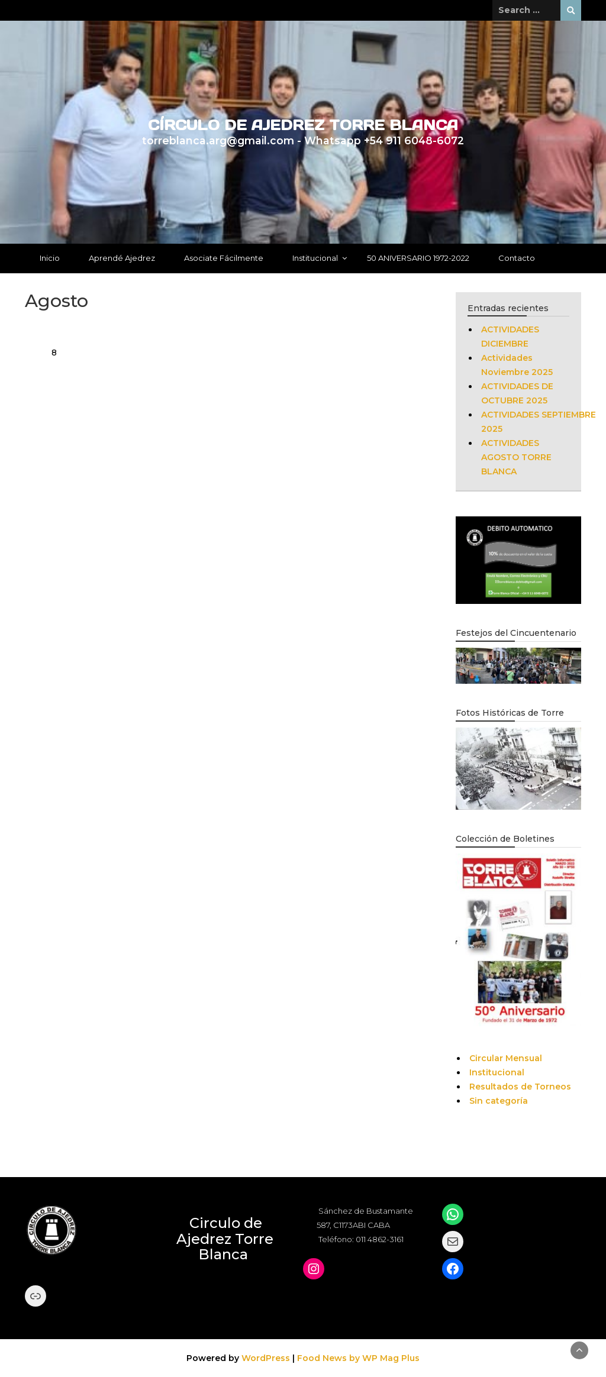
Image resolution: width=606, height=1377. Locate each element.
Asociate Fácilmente (223, 258)
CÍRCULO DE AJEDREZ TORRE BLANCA (303, 125)
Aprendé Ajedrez (122, 258)
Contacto (516, 258)
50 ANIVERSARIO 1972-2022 (418, 258)
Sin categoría (498, 1100)
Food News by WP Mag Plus (358, 1358)
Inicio (50, 258)
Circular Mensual (505, 1058)
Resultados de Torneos (520, 1086)
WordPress (265, 1358)
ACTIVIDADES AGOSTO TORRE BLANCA (516, 457)
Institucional (315, 258)
